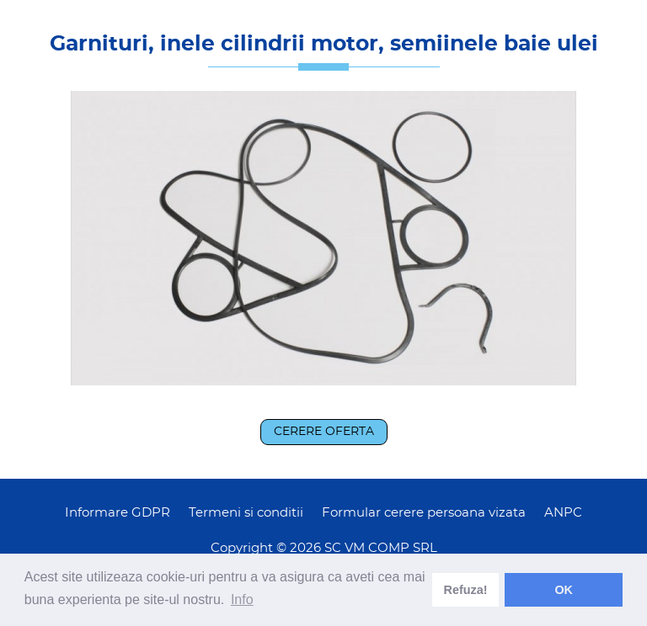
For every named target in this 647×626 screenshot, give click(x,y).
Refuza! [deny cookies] (466, 590)
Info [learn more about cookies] (242, 599)
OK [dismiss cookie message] (563, 590)
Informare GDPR (117, 513)
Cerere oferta (324, 432)
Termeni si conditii (246, 513)
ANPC (563, 513)
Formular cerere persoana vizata (424, 513)
